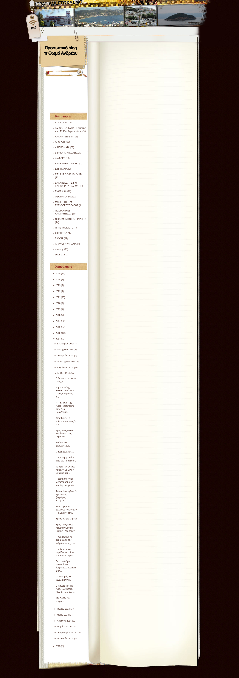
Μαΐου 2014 (63, 614)
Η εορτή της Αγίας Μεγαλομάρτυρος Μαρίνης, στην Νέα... (66, 482)
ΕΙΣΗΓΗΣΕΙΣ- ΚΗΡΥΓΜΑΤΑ (69, 174)
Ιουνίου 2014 (63, 609)
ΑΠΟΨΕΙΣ (60, 142)
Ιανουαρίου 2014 (65, 638)
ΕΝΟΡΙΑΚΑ (60, 191)
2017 (57, 321)
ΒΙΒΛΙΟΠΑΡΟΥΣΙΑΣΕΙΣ (67, 152)
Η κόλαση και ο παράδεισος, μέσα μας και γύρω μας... (65, 552)
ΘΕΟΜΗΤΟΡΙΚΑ (63, 196)
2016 (57, 327)
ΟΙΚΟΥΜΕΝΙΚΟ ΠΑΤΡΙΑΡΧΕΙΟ (70, 219)
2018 (57, 315)
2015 (57, 333)
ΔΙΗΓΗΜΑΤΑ (61, 169)
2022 (57, 291)
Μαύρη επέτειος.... (65, 451)
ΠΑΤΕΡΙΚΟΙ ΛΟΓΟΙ (64, 227)
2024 (57, 279)
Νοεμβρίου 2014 (65, 349)
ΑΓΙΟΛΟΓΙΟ (61, 122)
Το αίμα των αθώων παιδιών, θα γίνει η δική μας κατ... (65, 469)
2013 (57, 646)
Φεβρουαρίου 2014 (66, 632)
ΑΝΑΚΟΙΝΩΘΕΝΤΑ (64, 136)
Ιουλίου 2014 (63, 373)
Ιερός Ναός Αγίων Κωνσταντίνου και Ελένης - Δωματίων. (65, 527)
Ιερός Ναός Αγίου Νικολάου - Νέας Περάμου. (64, 433)
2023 (57, 285)
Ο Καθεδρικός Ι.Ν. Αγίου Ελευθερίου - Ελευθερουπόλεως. (65, 589)
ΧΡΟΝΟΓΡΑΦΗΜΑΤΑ (66, 244)
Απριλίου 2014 (64, 620)
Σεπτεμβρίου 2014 (66, 361)
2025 (57, 273)
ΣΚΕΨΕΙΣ (60, 233)
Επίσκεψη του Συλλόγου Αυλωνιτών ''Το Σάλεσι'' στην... (66, 509)
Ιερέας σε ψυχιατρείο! (66, 518)
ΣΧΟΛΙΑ (59, 238)
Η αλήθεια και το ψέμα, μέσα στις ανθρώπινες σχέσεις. (66, 540)
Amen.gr (59, 249)
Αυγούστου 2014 (65, 367)
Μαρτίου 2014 (64, 626)
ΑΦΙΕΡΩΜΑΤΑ (62, 147)
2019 (57, 309)
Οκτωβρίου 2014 (65, 355)
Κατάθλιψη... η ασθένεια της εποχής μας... (66, 421)
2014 (57, 339)
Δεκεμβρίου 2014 (65, 343)
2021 (57, 297)
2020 (57, 303)
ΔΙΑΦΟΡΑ (60, 158)
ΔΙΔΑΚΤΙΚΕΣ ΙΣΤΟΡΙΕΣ (67, 163)
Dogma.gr (60, 254)
